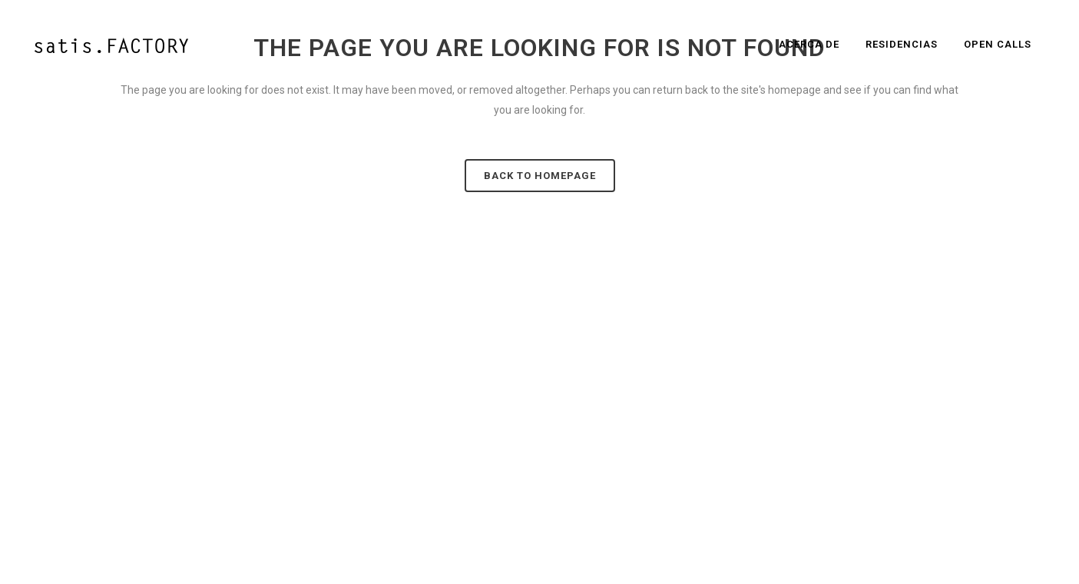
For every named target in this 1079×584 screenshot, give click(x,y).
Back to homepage (540, 175)
